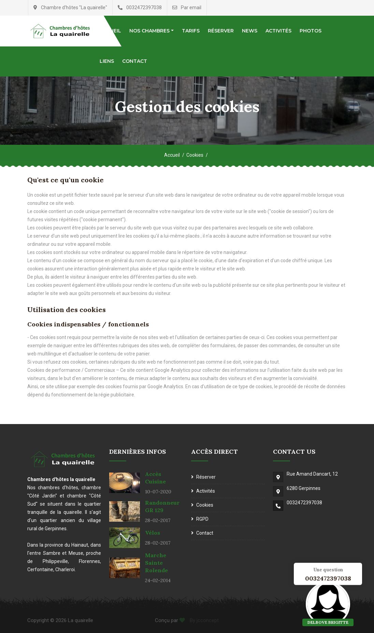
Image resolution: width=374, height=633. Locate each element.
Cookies (194, 155)
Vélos (152, 532)
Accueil (172, 155)
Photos (310, 31)
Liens (107, 61)
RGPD (202, 519)
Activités (278, 31)
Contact (134, 61)
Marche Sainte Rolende (156, 563)
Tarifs (191, 31)
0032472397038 (304, 502)
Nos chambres (149, 31)
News (249, 31)
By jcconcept (203, 620)
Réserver (221, 31)
